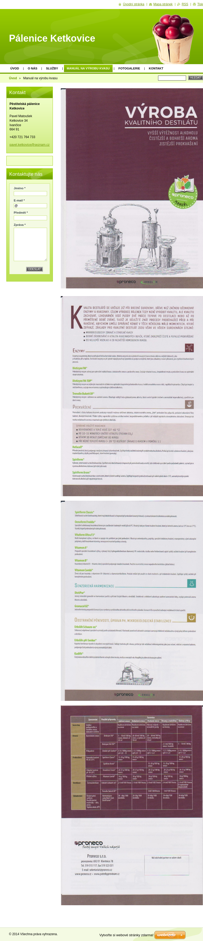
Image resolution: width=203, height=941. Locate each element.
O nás (32, 68)
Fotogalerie (129, 68)
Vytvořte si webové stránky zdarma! (126, 935)
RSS (185, 4)
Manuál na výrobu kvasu (88, 68)
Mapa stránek (163, 4)
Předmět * (21, 212)
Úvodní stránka (133, 4)
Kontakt (156, 68)
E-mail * (19, 200)
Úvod (14, 68)
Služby (52, 68)
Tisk (200, 4)
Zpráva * (20, 224)
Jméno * (19, 188)
